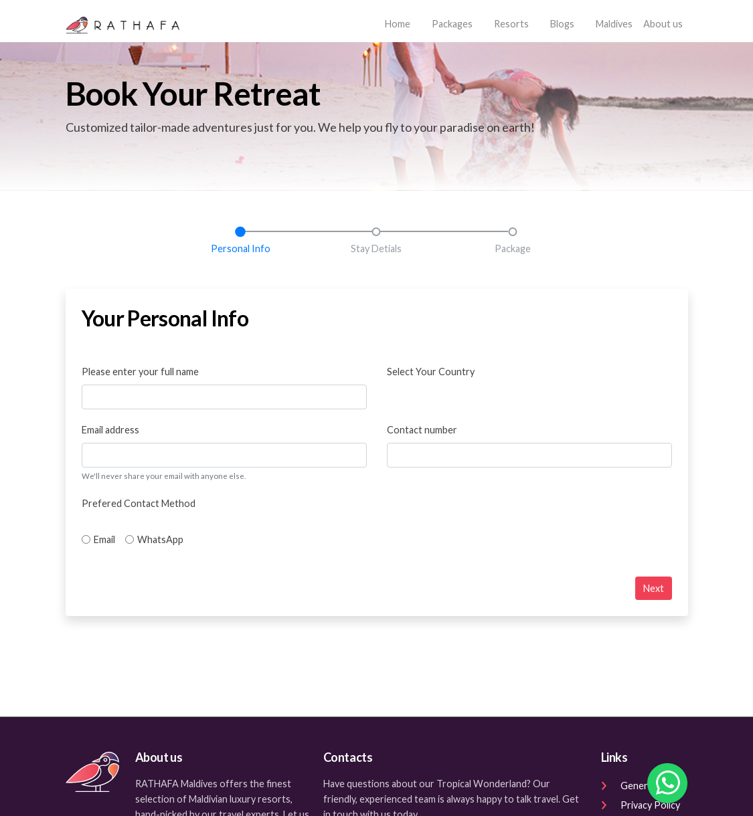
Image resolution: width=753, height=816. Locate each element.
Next (653, 588)
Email (104, 539)
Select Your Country (431, 371)
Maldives (614, 23)
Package (513, 248)
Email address (110, 429)
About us (663, 23)
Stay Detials (376, 248)
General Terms (642, 785)
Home (400, 22)
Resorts (511, 23)
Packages (452, 23)
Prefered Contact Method (138, 503)
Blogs (562, 23)
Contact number (422, 429)
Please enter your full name (140, 371)
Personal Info (240, 248)
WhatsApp (160, 539)
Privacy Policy (640, 805)
